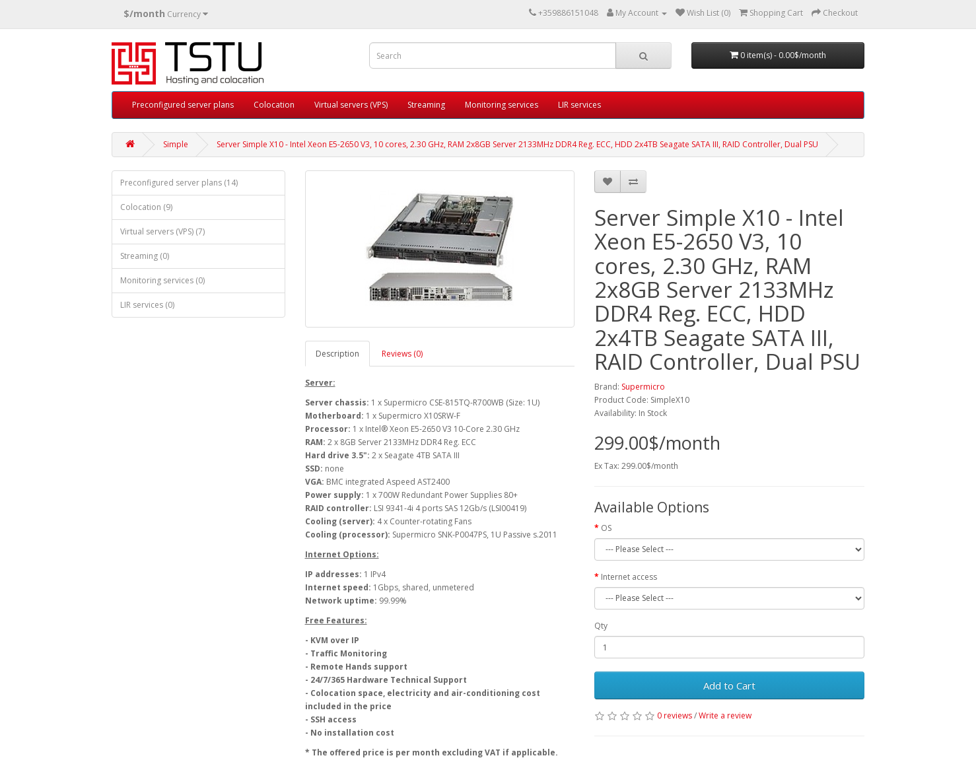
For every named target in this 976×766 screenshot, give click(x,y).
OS (606, 528)
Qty (601, 625)
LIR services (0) (147, 304)
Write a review (725, 715)
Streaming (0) (144, 255)
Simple (175, 144)
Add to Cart (729, 685)
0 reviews (674, 715)
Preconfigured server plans (183, 104)
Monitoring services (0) (162, 280)
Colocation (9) (146, 207)
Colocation (274, 104)
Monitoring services (501, 104)
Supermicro (643, 386)
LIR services (579, 104)
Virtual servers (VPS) (351, 104)
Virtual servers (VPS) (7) (162, 231)
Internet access (629, 576)
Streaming (426, 104)
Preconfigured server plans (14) (179, 182)
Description (337, 353)
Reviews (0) (402, 353)
